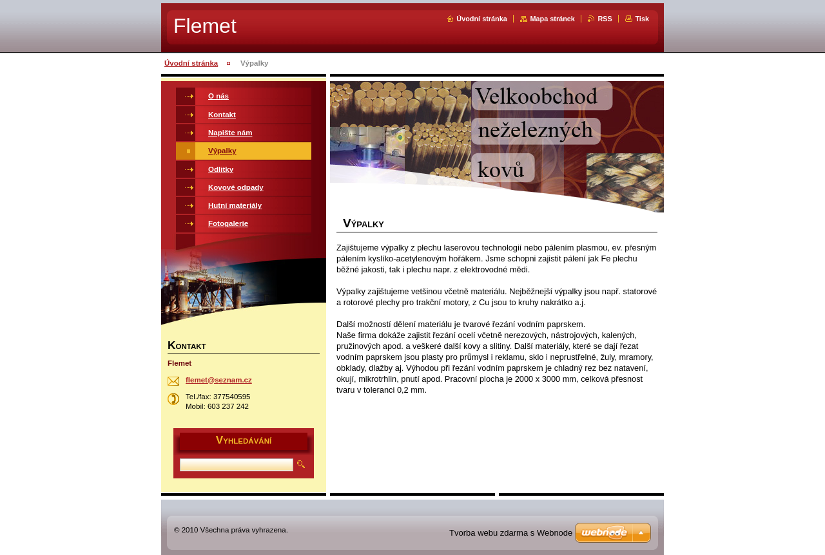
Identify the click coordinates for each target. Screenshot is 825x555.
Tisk (642, 19)
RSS (604, 19)
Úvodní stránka (481, 19)
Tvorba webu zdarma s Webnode (510, 533)
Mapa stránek (552, 19)
